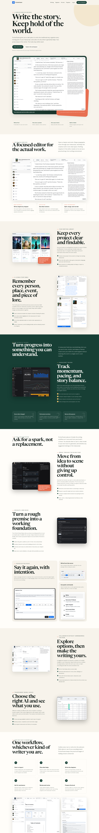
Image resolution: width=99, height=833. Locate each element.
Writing (52, 2)
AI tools (63, 2)
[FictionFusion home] (17, 2)
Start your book (18, 47)
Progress (68, 2)
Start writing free (82, 2)
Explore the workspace (31, 47)
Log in (73, 2)
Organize (57, 2)
